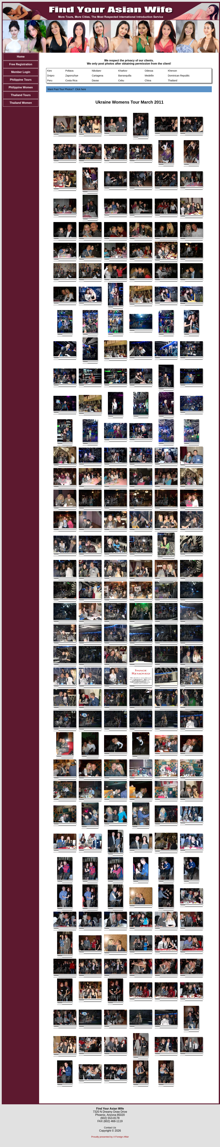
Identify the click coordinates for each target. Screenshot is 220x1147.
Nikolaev (96, 70)
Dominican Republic (179, 75)
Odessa (149, 70)
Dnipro (50, 75)
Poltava (69, 70)
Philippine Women (21, 87)
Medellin (149, 75)
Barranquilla (124, 75)
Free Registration (20, 64)
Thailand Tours (21, 95)
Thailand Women (21, 102)
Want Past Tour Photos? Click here (66, 89)
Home (20, 56)
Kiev (49, 70)
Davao (95, 80)
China (148, 80)
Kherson (172, 70)
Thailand (172, 80)
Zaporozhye (71, 75)
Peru (49, 80)
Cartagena (97, 75)
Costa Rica (71, 80)
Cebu (121, 80)
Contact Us (110, 1127)
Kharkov (122, 70)
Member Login (20, 72)
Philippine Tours (21, 79)
